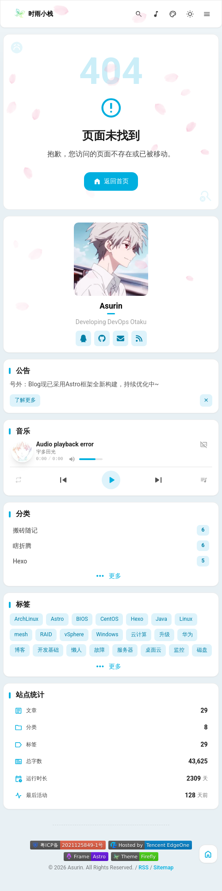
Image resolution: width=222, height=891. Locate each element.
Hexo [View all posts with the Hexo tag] (137, 619)
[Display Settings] (173, 14)
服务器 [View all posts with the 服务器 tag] (125, 650)
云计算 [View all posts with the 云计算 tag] (139, 634)
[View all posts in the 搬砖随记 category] (111, 530)
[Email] (120, 338)
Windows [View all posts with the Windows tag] (107, 634)
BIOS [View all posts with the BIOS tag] (82, 619)
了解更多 (25, 400)
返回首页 (111, 181)
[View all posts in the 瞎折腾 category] (111, 545)
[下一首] (158, 480)
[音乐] (156, 14)
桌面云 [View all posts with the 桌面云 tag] (153, 650)
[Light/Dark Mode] (190, 14)
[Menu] (207, 14)
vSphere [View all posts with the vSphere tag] (74, 634)
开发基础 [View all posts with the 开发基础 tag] (48, 650)
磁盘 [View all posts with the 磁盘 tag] (202, 650)
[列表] (204, 480)
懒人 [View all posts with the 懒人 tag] (76, 650)
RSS (143, 868)
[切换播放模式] (18, 480)
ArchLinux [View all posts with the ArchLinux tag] (26, 619)
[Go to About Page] (111, 259)
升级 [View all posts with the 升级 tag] (164, 634)
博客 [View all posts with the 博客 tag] (20, 650)
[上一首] (63, 480)
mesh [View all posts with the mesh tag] (21, 634)
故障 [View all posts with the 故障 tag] (99, 650)
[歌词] (205, 444)
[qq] (83, 338)
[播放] (111, 480)
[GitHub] (102, 338)
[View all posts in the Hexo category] (111, 561)
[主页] (208, 854)
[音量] (72, 459)
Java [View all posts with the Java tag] (161, 619)
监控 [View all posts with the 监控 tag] (179, 650)
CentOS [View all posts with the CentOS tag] (109, 619)
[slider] (91, 459)
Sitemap (163, 868)
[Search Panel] (139, 14)
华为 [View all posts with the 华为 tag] (187, 634)
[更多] (111, 576)
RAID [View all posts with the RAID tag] (46, 634)
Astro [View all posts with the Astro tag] (57, 619)
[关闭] (206, 400)
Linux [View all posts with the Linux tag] (186, 619)
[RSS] (139, 338)
